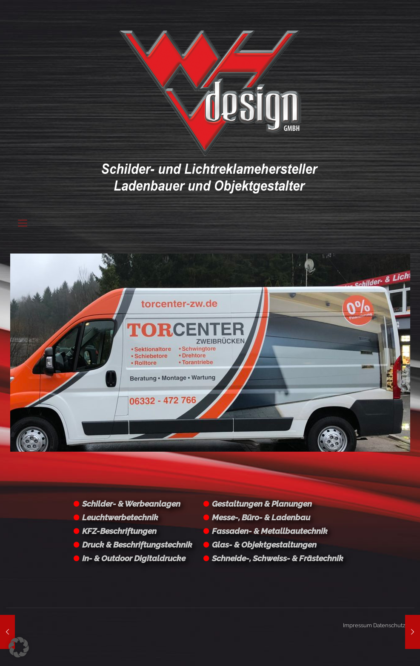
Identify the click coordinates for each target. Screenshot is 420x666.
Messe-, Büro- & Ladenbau (261, 517)
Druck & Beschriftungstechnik (137, 544)
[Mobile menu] (22, 223)
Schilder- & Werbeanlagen (131, 503)
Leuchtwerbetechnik (120, 517)
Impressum (357, 625)
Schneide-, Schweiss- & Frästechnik (277, 558)
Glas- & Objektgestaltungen (264, 544)
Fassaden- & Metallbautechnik (270, 531)
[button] (18, 647)
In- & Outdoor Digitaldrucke (134, 558)
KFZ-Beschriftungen (119, 531)
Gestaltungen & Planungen (262, 503)
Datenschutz (389, 625)
